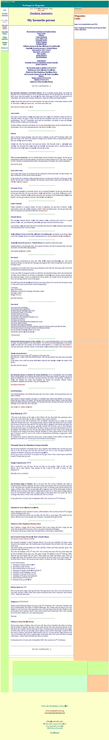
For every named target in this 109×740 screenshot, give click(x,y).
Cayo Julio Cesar (17, 170)
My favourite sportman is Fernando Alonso (26, 93)
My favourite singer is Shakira (22, 484)
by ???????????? (22, 602)
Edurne (13, 133)
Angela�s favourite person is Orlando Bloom (27, 243)
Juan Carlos (15, 113)
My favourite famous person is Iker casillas (26, 341)
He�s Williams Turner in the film (22, 234)
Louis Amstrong (21, 157)
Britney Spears (16, 587)
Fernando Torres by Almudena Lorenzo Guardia (29, 445)
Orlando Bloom (16, 217)
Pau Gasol (14, 257)
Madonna (14, 507)
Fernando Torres (16, 188)
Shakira (14, 524)
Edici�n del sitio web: (55, 721)
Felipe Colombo (16, 203)
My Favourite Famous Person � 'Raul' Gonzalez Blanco (30, 537)
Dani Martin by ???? (19, 414)
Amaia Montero (21, 353)
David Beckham (16, 391)
